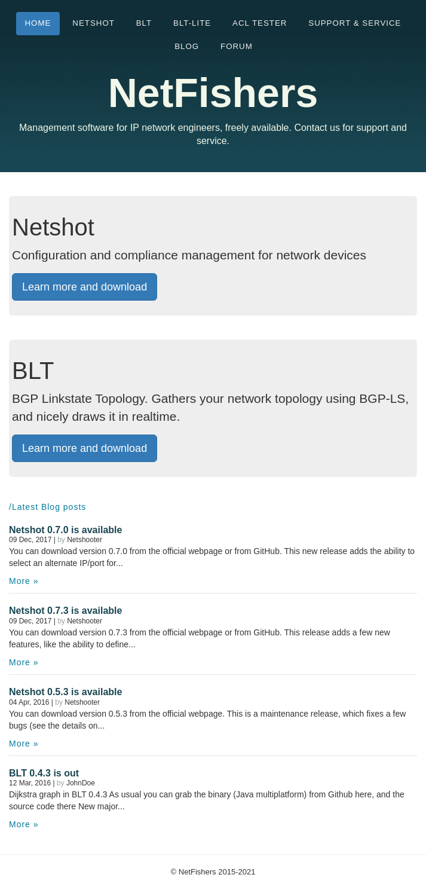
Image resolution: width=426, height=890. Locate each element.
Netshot (93, 23)
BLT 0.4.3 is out (44, 773)
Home (38, 23)
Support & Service (354, 23)
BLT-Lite (192, 23)
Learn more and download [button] (84, 287)
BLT (144, 23)
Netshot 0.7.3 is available (65, 610)
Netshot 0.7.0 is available (65, 530)
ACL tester (259, 23)
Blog (186, 46)
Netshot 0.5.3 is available (65, 692)
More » (24, 581)
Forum (236, 46)
